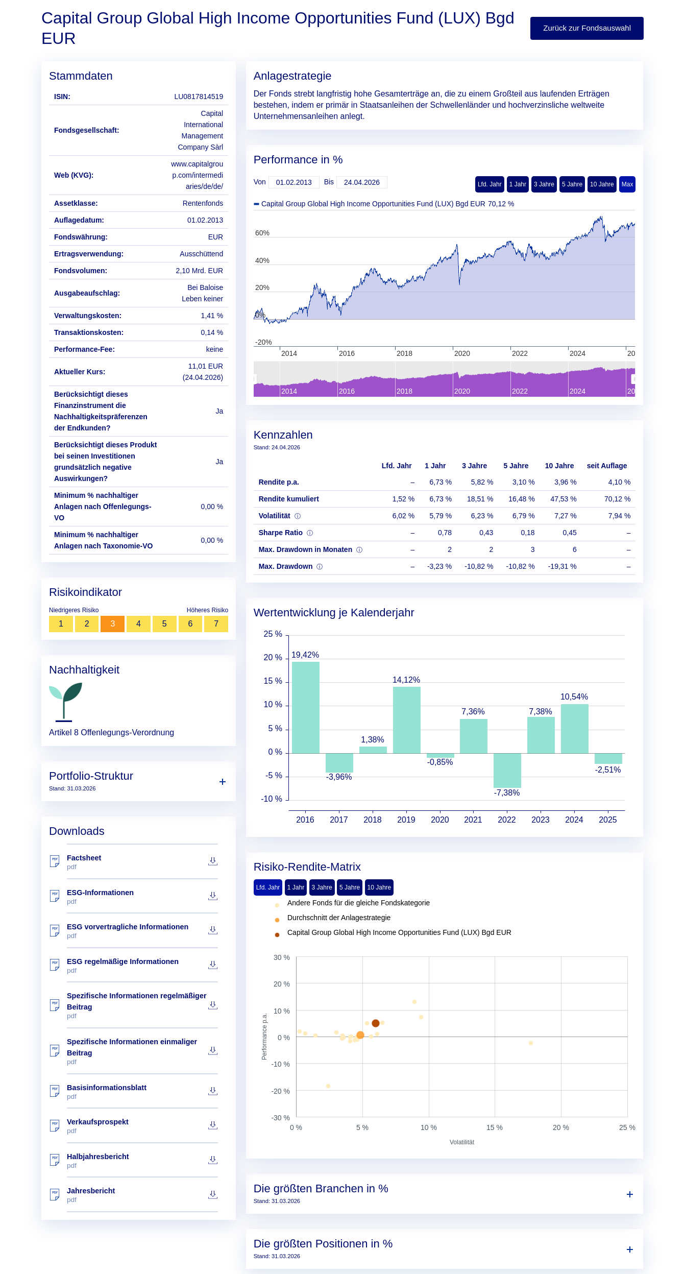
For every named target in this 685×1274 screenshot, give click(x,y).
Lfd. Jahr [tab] (268, 887)
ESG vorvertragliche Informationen (142, 931)
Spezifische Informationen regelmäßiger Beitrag (142, 1006)
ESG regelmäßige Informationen (142, 965)
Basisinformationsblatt (142, 1092)
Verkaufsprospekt (142, 1126)
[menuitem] (444, 379)
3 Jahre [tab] (322, 887)
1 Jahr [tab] (295, 887)
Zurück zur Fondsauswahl (587, 27)
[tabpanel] (445, 1023)
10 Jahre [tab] (380, 887)
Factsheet (142, 862)
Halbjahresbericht (142, 1160)
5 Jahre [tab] (349, 887)
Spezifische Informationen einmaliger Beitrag (142, 1052)
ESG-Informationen (142, 896)
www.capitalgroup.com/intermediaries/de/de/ (197, 175)
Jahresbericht (142, 1195)
